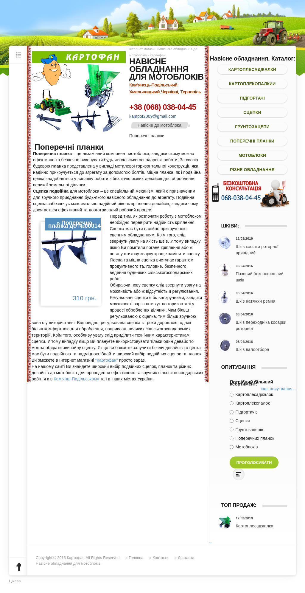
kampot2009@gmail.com (152, 116)
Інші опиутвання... (278, 388)
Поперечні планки (252, 141)
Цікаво (15, 581)
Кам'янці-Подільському (76, 379)
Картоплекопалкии (252, 83)
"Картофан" (106, 360)
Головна (136, 558)
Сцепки (252, 112)
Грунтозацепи (252, 126)
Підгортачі (252, 98)
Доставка (186, 558)
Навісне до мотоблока (159, 125)
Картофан (76, 558)
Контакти (160, 558)
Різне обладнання (252, 169)
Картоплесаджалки (252, 69)
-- (210, 542)
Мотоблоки (252, 155)
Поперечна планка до (70, 224)
